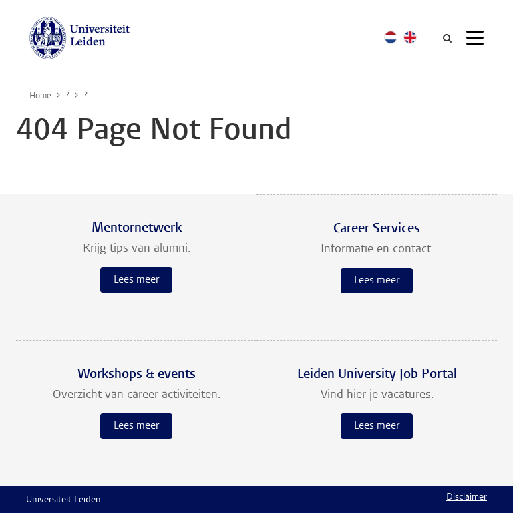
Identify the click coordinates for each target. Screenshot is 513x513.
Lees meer (136, 280)
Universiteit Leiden (63, 500)
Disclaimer (466, 497)
